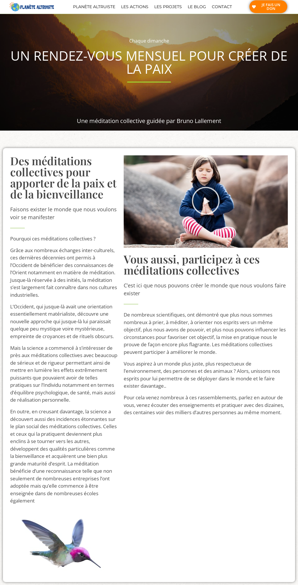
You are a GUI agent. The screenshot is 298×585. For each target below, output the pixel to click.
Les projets (168, 6)
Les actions (134, 6)
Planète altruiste (94, 6)
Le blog (197, 6)
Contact (222, 6)
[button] (205, 201)
